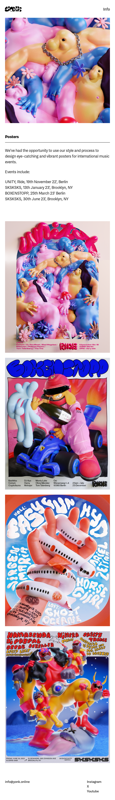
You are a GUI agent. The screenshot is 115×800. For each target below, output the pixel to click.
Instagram (94, 782)
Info (106, 9)
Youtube (93, 791)
